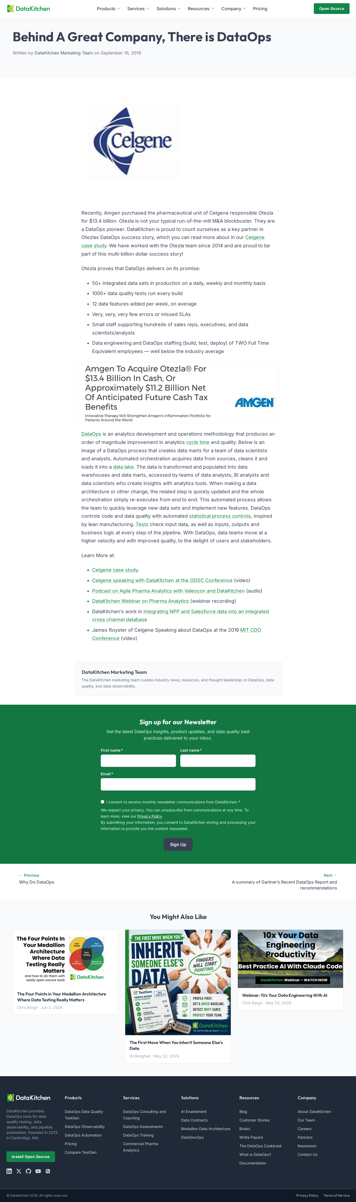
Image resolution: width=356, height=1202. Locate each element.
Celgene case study (115, 570)
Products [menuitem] (109, 8)
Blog (243, 1111)
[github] (28, 1171)
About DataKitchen (314, 1111)
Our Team (306, 1120)
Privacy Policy (149, 816)
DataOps (91, 434)
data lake (123, 467)
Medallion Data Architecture (205, 1128)
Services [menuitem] (138, 8)
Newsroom (307, 1146)
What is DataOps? (255, 1154)
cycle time (198, 442)
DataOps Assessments (143, 1126)
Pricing (71, 1143)
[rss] (48, 1171)
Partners (305, 1137)
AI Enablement (194, 1111)
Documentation (252, 1163)
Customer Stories (254, 1120)
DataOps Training (138, 1135)
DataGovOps (192, 1137)
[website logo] (32, 1097)
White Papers (251, 1137)
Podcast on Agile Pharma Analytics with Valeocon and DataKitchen (168, 591)
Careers (304, 1128)
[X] (18, 1171)
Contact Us (307, 1154)
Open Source (331, 8)
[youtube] (38, 1171)
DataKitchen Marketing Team (64, 53)
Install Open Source (31, 1156)
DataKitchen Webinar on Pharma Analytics (140, 601)
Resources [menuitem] (201, 8)
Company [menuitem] (234, 8)
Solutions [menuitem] (169, 8)
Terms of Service (336, 1195)
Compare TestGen (80, 1152)
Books (244, 1128)
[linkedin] (9, 1171)
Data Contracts (194, 1120)
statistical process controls (220, 516)
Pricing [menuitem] (260, 8)
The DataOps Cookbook (260, 1146)
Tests (142, 524)
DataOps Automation (83, 1135)
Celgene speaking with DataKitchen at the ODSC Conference (162, 580)
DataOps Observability (85, 1126)
